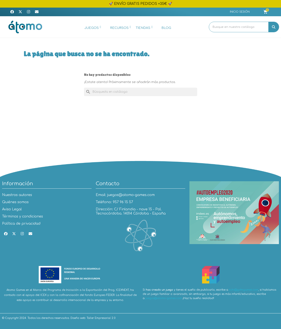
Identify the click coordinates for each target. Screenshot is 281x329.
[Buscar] (140, 92)
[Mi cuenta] (240, 12)
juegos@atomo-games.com (163, 298)
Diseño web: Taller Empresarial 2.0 (93, 318)
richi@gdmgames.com (243, 289)
